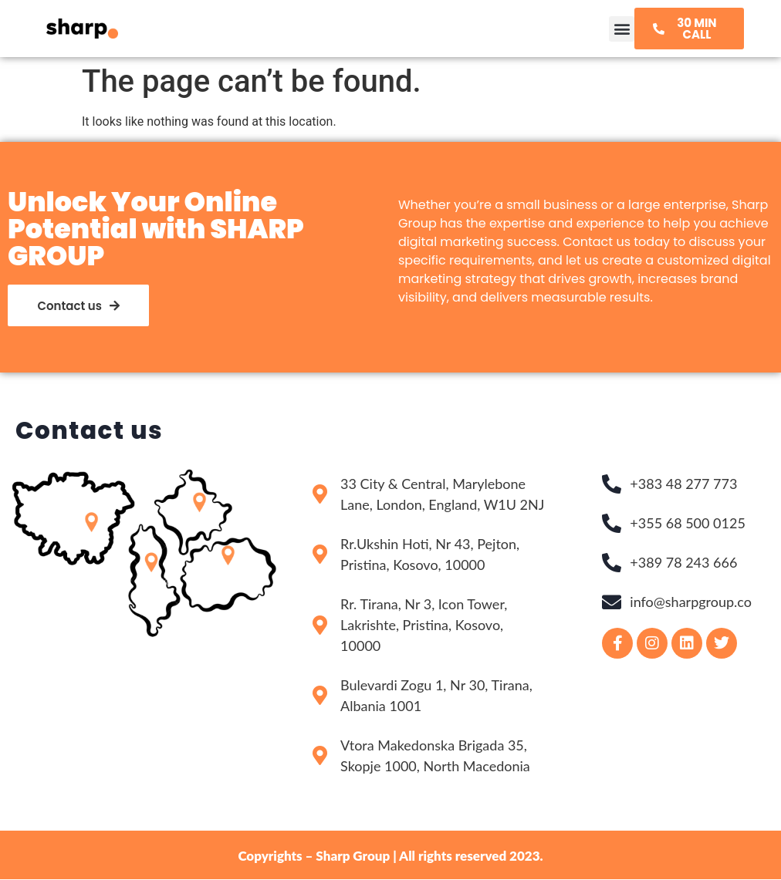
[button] (621, 29)
